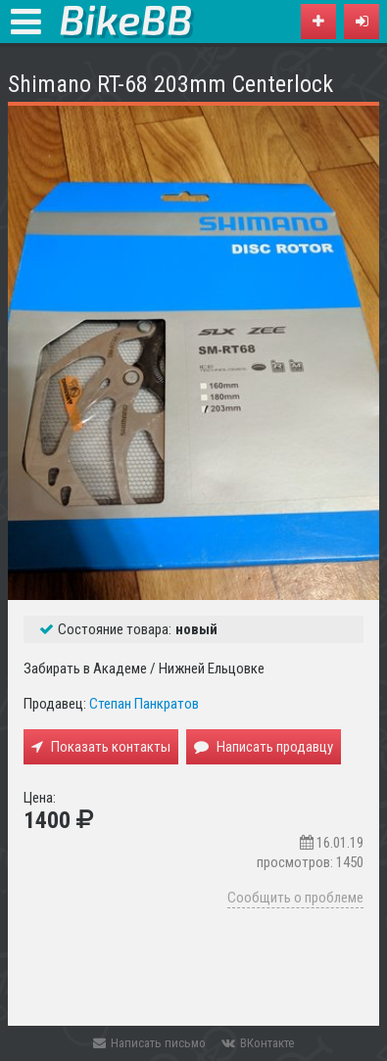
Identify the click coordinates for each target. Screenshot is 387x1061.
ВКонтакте (257, 1043)
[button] (361, 21)
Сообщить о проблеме (295, 897)
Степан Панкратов (144, 704)
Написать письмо (149, 1043)
